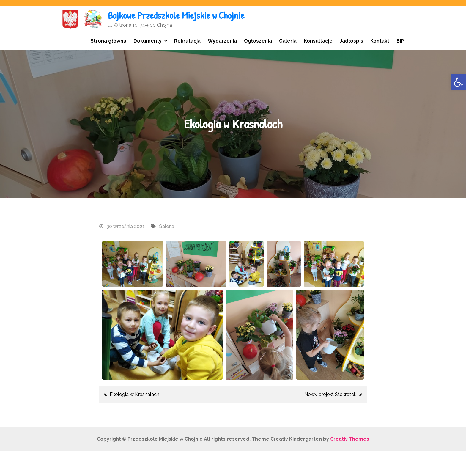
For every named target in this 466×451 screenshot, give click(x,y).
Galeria (288, 41)
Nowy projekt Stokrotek (330, 394)
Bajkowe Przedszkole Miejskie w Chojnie (176, 15)
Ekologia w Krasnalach (134, 394)
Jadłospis (351, 41)
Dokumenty (147, 41)
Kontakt (379, 41)
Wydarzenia (222, 41)
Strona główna (108, 41)
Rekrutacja (187, 41)
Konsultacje (318, 41)
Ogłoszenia (258, 41)
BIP (400, 41)
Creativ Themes (349, 439)
